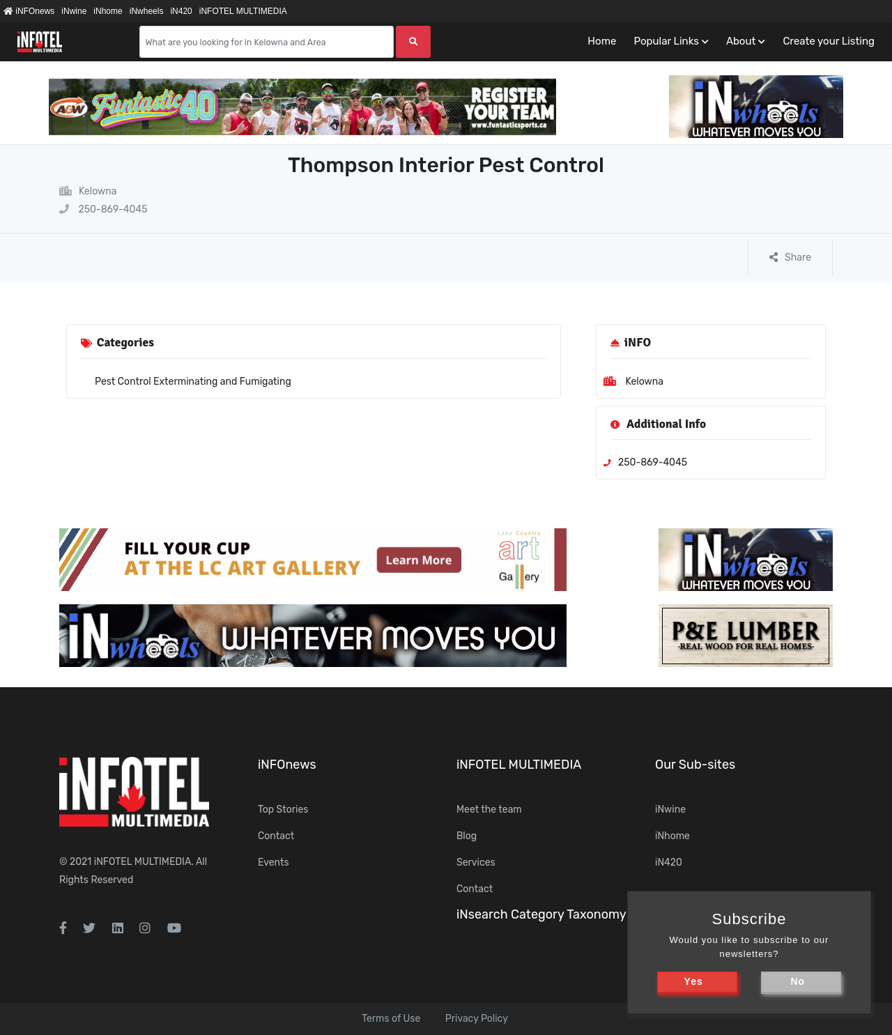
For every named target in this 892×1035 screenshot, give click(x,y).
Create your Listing (829, 41)
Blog (466, 836)
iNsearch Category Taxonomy (541, 914)
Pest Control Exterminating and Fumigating (193, 382)
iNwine (73, 11)
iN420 (181, 11)
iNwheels (147, 11)
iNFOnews (28, 11)
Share (790, 257)
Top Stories (283, 809)
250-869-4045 (103, 209)
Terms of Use (391, 1019)
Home (601, 41)
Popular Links (665, 41)
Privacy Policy (476, 1019)
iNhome (107, 11)
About (740, 41)
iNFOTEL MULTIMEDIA (243, 11)
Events (273, 862)
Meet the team (489, 809)
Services (475, 862)
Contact (276, 836)
